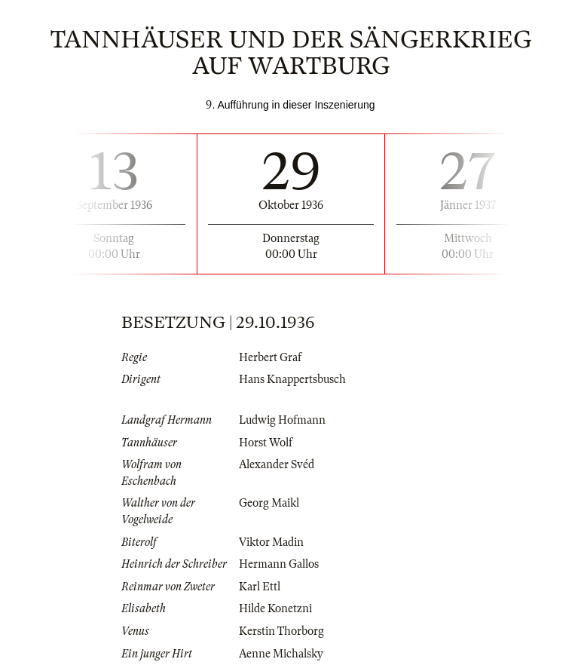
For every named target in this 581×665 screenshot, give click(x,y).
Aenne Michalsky (281, 654)
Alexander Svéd (276, 464)
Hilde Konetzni (275, 608)
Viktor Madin (271, 542)
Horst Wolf (265, 443)
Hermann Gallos (279, 564)
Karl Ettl (259, 587)
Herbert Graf (270, 357)
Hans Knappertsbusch (292, 379)
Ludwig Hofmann (282, 420)
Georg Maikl (269, 503)
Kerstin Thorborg (281, 631)
